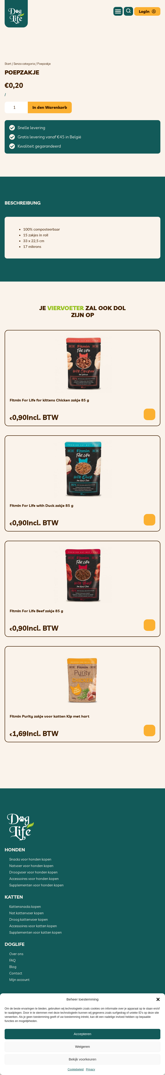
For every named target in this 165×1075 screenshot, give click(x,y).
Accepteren (82, 1034)
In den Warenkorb (49, 132)
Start (8, 89)
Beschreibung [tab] (22, 228)
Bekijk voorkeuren (82, 1059)
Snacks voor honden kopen (30, 884)
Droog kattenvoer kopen (28, 944)
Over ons (16, 979)
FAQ (12, 985)
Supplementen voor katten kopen (35, 957)
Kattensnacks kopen (25, 931)
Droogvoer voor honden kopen (33, 897)
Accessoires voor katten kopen (33, 951)
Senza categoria (24, 89)
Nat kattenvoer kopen (26, 938)
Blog (12, 992)
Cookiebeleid (76, 1069)
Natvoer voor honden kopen (31, 891)
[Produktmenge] (16, 132)
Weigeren (82, 1046)
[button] (158, 999)
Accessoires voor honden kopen (34, 904)
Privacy (90, 1069)
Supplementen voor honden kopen (36, 910)
